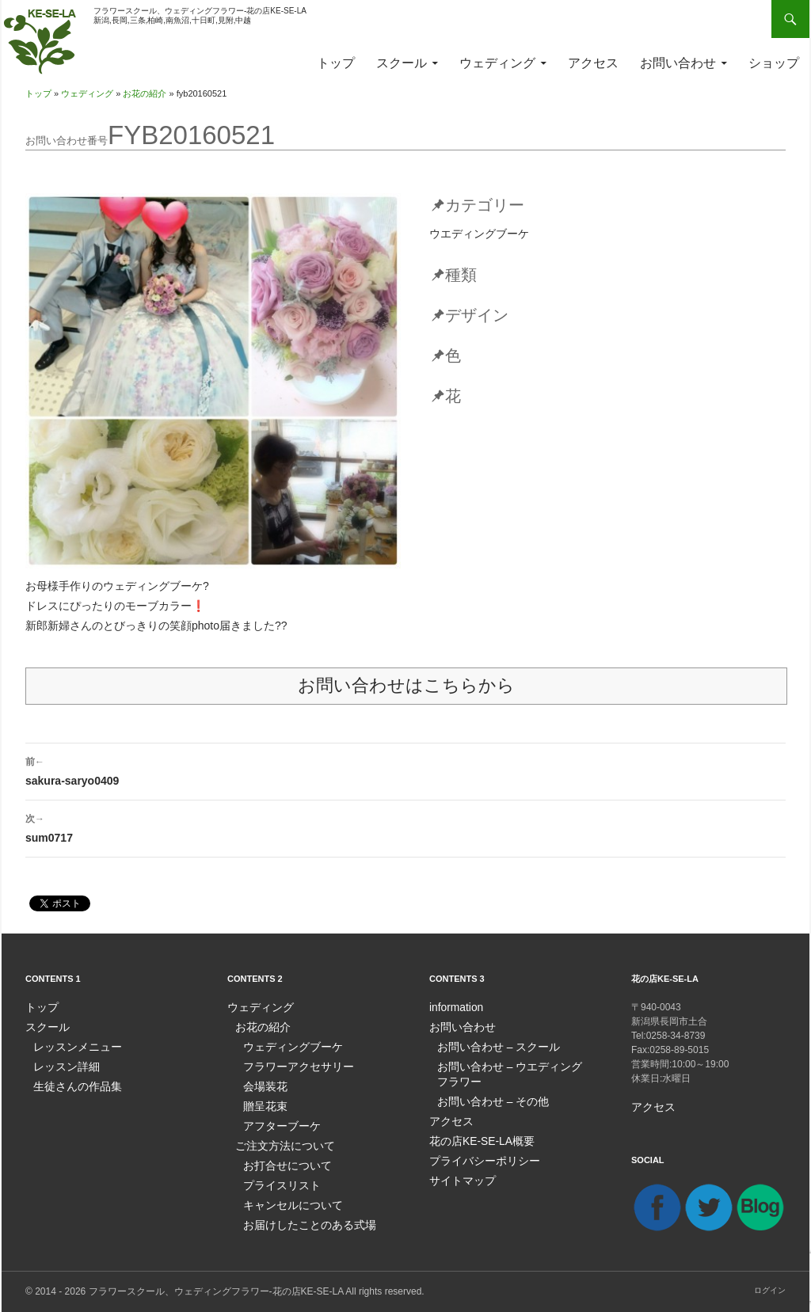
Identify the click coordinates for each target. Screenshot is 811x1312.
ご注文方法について (278, 1140)
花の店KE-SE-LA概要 (474, 1135)
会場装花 (262, 1083)
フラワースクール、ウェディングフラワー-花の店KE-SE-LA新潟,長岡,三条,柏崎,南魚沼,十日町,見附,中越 (200, 15)
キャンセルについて (286, 1197)
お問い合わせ (678, 63)
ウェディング (497, 63)
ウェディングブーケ (286, 1045)
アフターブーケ (276, 1121)
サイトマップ (457, 1173)
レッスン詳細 (61, 1064)
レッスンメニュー (71, 1045)
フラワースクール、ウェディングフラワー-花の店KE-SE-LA (216, 1290)
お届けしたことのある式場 (300, 1216)
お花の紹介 (144, 93)
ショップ (773, 63)
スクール (401, 63)
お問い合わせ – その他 (485, 1097)
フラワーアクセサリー (290, 1064)
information (452, 1007)
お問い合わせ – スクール (490, 1045)
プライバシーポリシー (476, 1154)
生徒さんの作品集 (71, 1083)
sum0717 (405, 826)
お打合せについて (281, 1159)
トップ (336, 63)
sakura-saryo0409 (405, 769)
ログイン (770, 1289)
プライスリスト (276, 1178)
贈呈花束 (262, 1102)
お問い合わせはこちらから (406, 685)
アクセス (593, 63)
